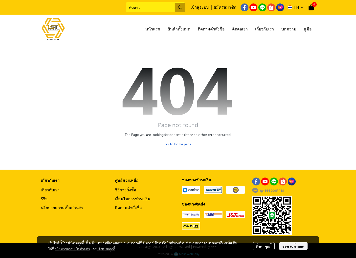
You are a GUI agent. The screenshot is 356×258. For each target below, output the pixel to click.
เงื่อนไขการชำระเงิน (132, 199)
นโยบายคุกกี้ (106, 249)
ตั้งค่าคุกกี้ (263, 246)
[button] (155, 7)
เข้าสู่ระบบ (200, 7)
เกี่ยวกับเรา (50, 190)
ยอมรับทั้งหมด (293, 246)
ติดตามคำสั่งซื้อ (128, 207)
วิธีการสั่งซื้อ (125, 190)
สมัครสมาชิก (225, 7)
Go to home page (178, 144)
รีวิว (44, 199)
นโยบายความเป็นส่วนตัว (72, 249)
